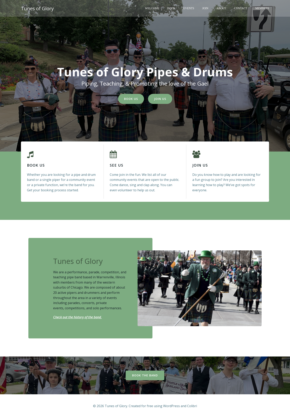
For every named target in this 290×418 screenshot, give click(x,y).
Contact (240, 8)
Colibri (192, 406)
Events (188, 8)
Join (205, 8)
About (221, 8)
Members (262, 8)
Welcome (152, 8)
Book (171, 8)
